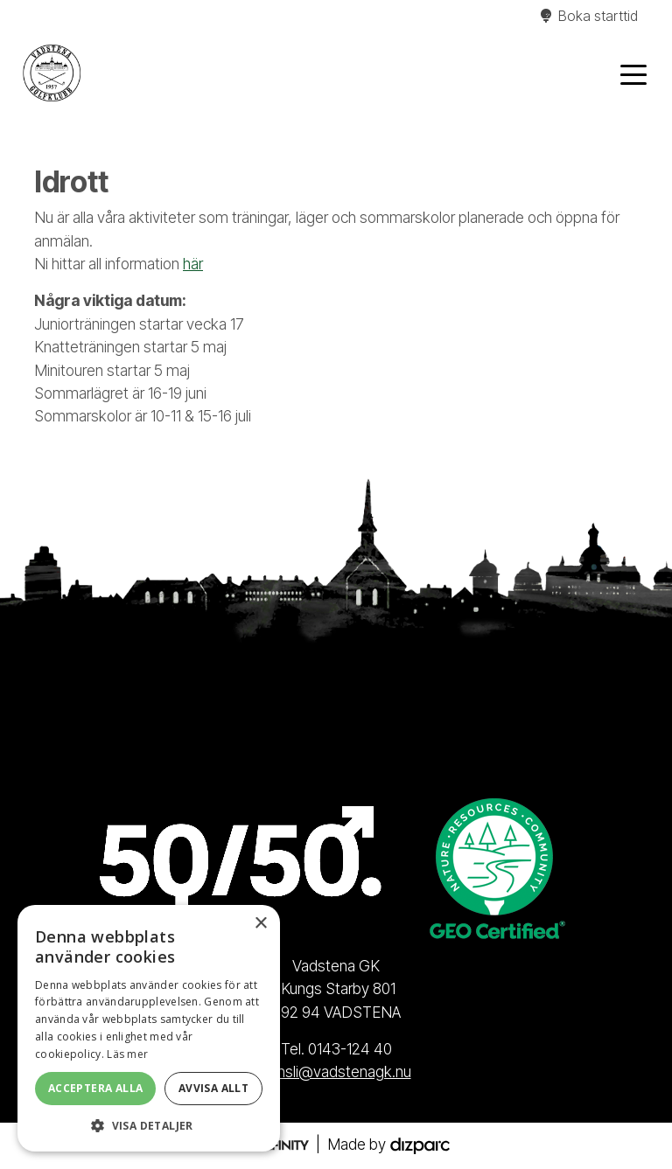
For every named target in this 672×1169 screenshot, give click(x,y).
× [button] (260, 923)
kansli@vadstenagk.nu (336, 1071)
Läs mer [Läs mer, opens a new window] (127, 1054)
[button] (148, 1125)
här (193, 263)
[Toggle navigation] (633, 73)
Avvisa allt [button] (213, 1088)
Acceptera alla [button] (96, 1088)
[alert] (149, 1028)
